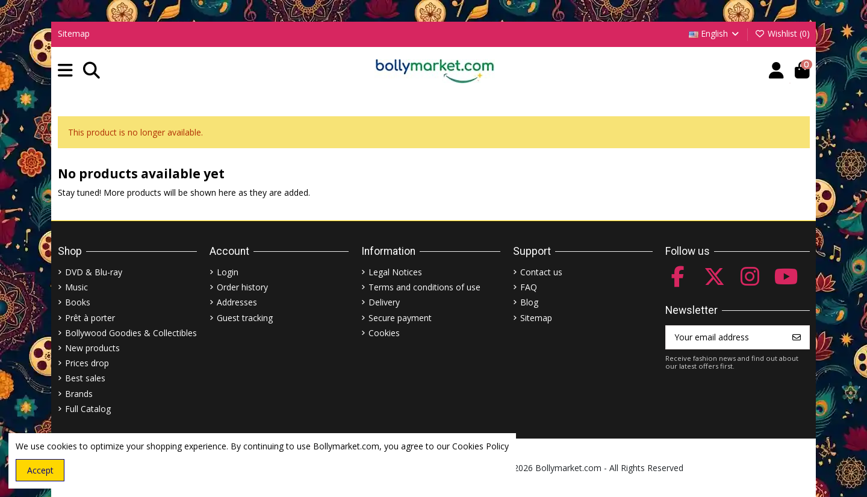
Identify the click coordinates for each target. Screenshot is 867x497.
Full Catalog (88, 408)
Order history (242, 287)
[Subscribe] (796, 337)
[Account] (776, 71)
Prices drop (87, 363)
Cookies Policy (480, 446)
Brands (79, 393)
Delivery (384, 302)
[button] (65, 71)
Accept (40, 470)
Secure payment (400, 318)
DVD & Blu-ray (93, 272)
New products (92, 348)
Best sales (85, 378)
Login (227, 272)
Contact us (541, 272)
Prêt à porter (90, 318)
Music (76, 287)
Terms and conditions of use (424, 287)
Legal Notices (395, 272)
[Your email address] (725, 337)
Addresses (237, 302)
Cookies (384, 333)
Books (77, 302)
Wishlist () (782, 33)
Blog (529, 302)
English (715, 33)
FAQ (528, 287)
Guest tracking (245, 318)
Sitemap (74, 33)
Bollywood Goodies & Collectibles (131, 333)
